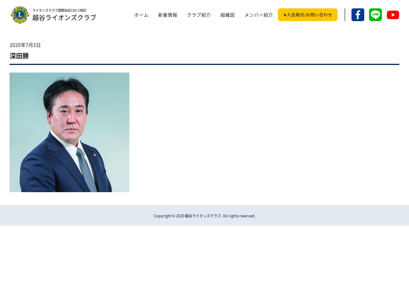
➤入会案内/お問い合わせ (307, 15)
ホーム (141, 15)
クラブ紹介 (199, 15)
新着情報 (167, 15)
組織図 (227, 15)
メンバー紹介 (258, 15)
